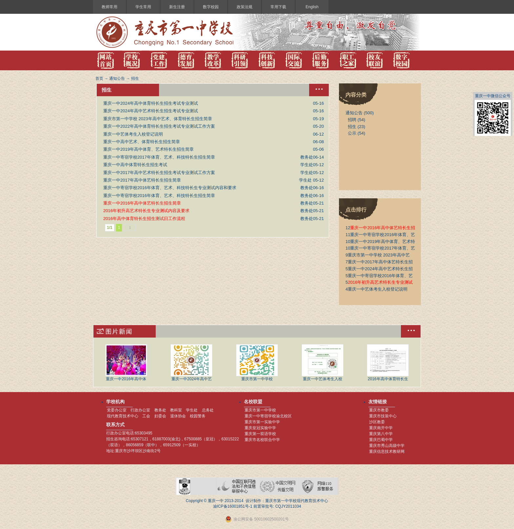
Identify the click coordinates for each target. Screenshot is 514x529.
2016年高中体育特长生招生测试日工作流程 (144, 218)
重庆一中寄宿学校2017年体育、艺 (380, 248)
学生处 (192, 410)
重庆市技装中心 (383, 416)
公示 (352, 133)
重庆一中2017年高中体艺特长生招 (379, 261)
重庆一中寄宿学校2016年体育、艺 (380, 234)
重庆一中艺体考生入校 (323, 362)
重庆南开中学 (381, 428)
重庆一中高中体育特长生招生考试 (135, 164)
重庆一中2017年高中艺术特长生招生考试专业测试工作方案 (159, 172)
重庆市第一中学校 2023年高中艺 (378, 255)
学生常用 (143, 7)
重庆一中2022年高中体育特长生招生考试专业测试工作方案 (159, 126)
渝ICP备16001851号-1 (232, 506)
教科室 (176, 410)
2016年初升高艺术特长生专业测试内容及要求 (146, 210)
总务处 (208, 410)
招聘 (352, 119)
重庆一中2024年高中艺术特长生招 (379, 268)
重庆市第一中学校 (257, 362)
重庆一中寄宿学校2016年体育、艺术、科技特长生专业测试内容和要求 (169, 187)
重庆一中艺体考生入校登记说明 (133, 134)
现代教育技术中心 (122, 416)
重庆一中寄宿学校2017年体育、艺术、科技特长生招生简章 (159, 157)
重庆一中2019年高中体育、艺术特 (380, 241)
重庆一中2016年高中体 (126, 362)
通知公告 (117, 78)
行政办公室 (140, 410)
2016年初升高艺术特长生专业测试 (379, 282)
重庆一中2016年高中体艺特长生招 (380, 227)
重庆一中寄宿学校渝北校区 (268, 416)
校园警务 (198, 416)
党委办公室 (117, 410)
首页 (99, 78)
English (312, 7)
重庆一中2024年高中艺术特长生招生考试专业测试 (150, 110)
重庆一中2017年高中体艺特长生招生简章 (142, 180)
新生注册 (177, 7)
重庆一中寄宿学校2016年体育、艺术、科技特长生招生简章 (159, 195)
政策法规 (244, 7)
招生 (135, 78)
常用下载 (278, 7)
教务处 (160, 410)
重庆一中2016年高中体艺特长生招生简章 (142, 203)
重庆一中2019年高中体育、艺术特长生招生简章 (148, 149)
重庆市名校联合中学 (262, 439)
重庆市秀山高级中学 (387, 445)
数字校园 (211, 7)
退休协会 (178, 416)
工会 (146, 416)
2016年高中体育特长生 (388, 362)
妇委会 (160, 416)
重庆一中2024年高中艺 (191, 362)
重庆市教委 (379, 410)
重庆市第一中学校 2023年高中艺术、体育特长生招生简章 (157, 118)
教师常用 (109, 7)
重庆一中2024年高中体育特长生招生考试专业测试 (150, 103)
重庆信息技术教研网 (387, 451)
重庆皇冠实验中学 (260, 428)
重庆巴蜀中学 (381, 439)
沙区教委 (377, 422)
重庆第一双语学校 (260, 433)
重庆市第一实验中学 (262, 422)
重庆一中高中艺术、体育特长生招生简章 (141, 141)
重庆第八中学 (381, 433)
